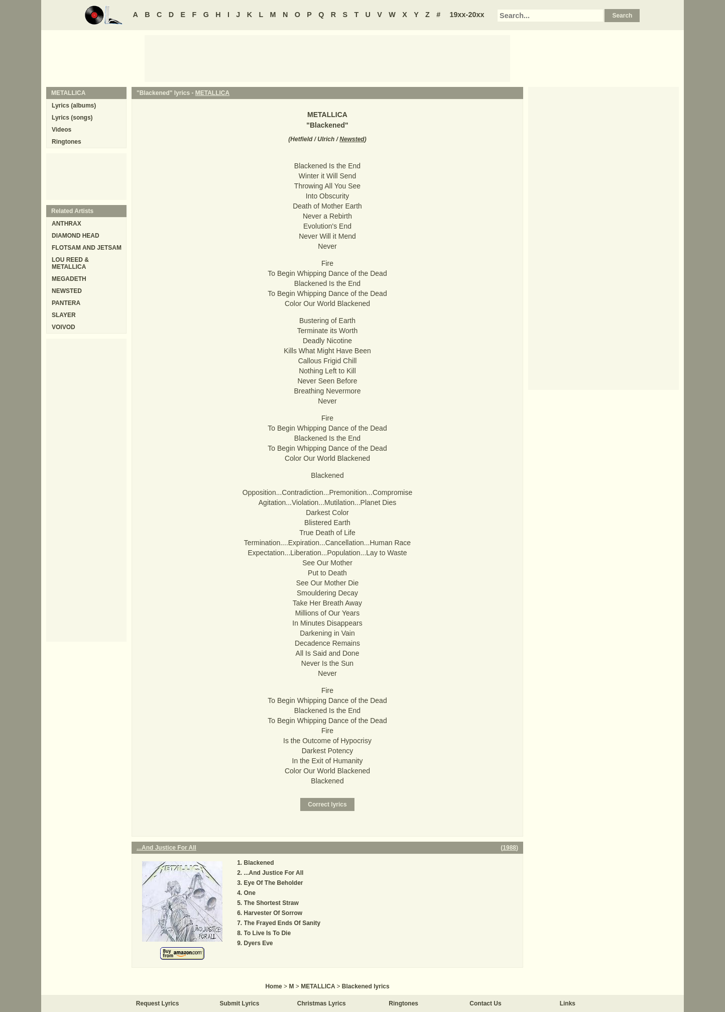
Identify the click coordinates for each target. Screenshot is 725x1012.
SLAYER (64, 315)
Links (567, 1003)
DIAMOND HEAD (75, 235)
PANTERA (66, 303)
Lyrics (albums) (74, 105)
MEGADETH (69, 278)
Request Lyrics (157, 1003)
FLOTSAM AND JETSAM (87, 247)
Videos (61, 129)
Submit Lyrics (240, 1003)
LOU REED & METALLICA (70, 263)
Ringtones (66, 141)
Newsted (351, 139)
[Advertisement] (327, 57)
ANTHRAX (66, 223)
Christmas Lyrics (321, 1003)
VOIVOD (63, 327)
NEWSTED (67, 290)
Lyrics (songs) (72, 117)
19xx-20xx (467, 15)
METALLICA (212, 92)
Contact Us (485, 1003)
